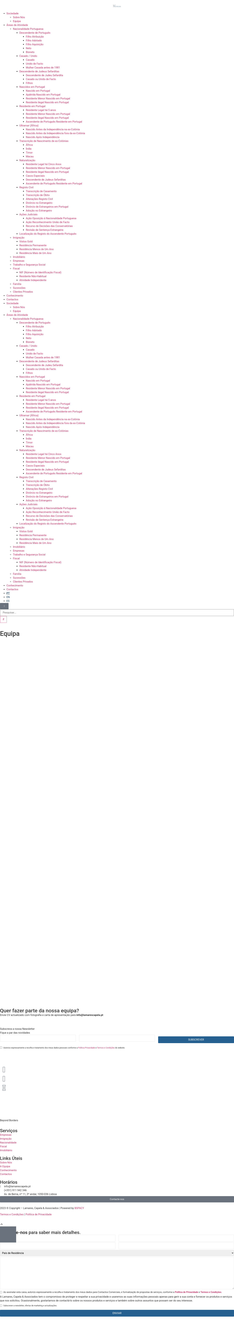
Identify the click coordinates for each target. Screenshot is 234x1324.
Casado (30, 59)
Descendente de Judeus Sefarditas (39, 71)
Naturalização (27, 160)
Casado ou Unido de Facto (41, 79)
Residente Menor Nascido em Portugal (48, 98)
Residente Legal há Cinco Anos (43, 164)
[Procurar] (3, 619)
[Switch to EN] (8, 597)
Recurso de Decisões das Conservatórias (49, 226)
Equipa (17, 21)
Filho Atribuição (35, 36)
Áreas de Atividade (17, 25)
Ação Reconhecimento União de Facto (48, 222)
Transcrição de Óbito (38, 195)
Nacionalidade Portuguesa (28, 28)
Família (17, 284)
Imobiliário (19, 256)
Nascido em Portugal (38, 90)
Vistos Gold (26, 241)
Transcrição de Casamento (41, 191)
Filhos (29, 83)
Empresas (18, 260)
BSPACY (79, 1208)
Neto (28, 48)
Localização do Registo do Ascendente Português (47, 233)
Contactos (12, 299)
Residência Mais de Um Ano (35, 253)
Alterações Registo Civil (39, 199)
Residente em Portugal (32, 106)
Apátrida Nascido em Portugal (43, 94)
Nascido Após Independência (42, 137)
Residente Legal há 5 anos (41, 110)
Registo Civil (26, 187)
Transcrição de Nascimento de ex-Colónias (43, 141)
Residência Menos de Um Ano (36, 249)
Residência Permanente (32, 245)
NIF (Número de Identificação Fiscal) (40, 272)
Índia (28, 148)
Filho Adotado (34, 40)
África (29, 144)
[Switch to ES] (8, 600)
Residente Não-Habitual (32, 276)
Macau (30, 156)
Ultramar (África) (29, 125)
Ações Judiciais (28, 214)
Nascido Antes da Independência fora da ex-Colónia (55, 133)
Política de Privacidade (38, 1214)
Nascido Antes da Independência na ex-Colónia (53, 129)
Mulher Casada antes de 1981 (43, 67)
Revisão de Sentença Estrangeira (44, 229)
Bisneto (30, 52)
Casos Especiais (35, 175)
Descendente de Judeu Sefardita (44, 75)
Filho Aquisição (34, 44)
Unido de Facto (34, 63)
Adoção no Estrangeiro (39, 210)
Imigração (18, 237)
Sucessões (19, 287)
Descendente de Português (34, 32)
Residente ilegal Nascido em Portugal (47, 102)
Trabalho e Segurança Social (29, 264)
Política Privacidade (86, 1048)
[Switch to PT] (8, 593)
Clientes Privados (23, 291)
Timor (29, 152)
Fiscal (16, 268)
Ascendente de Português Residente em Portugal (54, 121)
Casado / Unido (28, 55)
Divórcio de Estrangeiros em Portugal (47, 206)
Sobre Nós (19, 17)
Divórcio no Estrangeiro (39, 202)
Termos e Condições (106, 1048)
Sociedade (12, 13)
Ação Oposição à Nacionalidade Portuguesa (51, 218)
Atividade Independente (32, 280)
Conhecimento (14, 295)
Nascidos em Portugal (32, 86)
